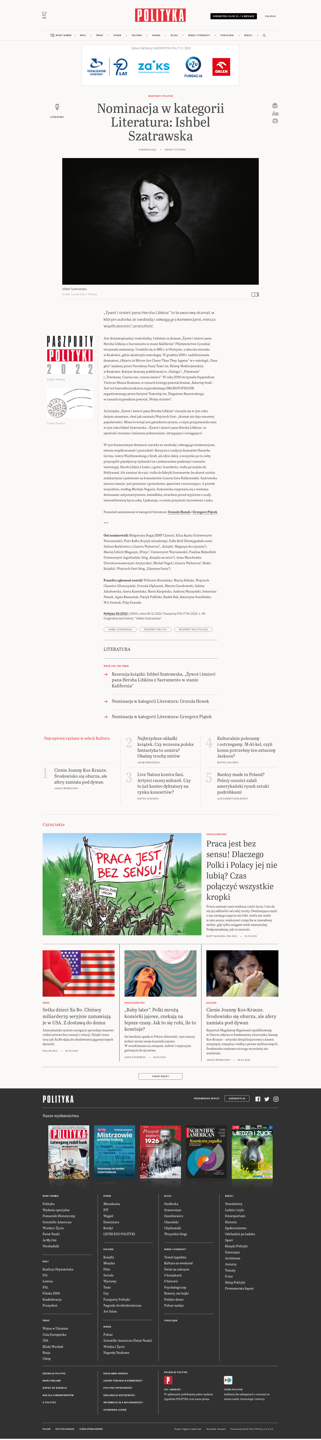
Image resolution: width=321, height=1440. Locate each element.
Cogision (186, 1431)
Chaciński (171, 1224)
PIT (106, 1212)
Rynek (117, 37)
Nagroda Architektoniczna (122, 1307)
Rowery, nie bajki (176, 1295)
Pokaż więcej (160, 1078)
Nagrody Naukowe (116, 1354)
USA (46, 1342)
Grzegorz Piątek (205, 513)
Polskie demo (173, 1301)
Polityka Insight (65, 1431)
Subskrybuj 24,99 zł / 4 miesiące (232, 17)
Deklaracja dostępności (119, 1397)
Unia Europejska (54, 1336)
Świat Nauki (51, 1236)
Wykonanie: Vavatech (216, 1431)
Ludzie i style (234, 1212)
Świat (99, 37)
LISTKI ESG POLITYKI (119, 1236)
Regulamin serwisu (115, 1375)
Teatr (107, 1289)
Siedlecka (171, 1206)
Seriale (108, 1277)
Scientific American (57, 1224)
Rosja (46, 1354)
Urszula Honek (179, 513)
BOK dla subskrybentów (58, 1397)
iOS (166, 1391)
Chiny (47, 1360)
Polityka (49, 1206)
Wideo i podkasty (199, 37)
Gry (106, 1295)
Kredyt (108, 1230)
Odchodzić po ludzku (240, 1236)
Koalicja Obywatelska (58, 1271)
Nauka (156, 37)
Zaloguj (269, 17)
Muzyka (109, 1265)
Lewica (48, 1283)
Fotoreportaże (235, 1218)
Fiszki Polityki (233, 1391)
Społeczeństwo (235, 1230)
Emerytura (111, 1224)
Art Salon (110, 1313)
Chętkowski (172, 1230)
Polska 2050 (51, 1295)
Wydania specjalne (56, 1212)
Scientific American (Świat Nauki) (127, 1342)
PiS (45, 1277)
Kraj (83, 37)
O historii (171, 1283)
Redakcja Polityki (54, 1375)
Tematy (230, 1272)
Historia (231, 1224)
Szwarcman (172, 1212)
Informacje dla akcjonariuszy (123, 1404)
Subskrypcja (237, 1100)
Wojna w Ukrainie (55, 1330)
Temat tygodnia (175, 1259)
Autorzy (231, 1266)
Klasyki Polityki (236, 1248)
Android (175, 1391)
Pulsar (108, 1336)
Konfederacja (52, 1301)
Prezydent (50, 1307)
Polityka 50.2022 (116, 616)
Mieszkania (111, 1206)
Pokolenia (227, 37)
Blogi (174, 37)
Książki (108, 1259)
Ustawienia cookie (115, 1412)
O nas (229, 1278)
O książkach (173, 1277)
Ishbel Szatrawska (120, 632)
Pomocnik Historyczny (59, 1218)
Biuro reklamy (52, 1383)
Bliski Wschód (53, 1348)
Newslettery (233, 1206)
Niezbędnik (51, 1248)
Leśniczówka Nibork (91, 1431)
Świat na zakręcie (176, 1271)
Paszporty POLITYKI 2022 (193, 632)
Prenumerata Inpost (207, 1100)
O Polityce (49, 1404)
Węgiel (108, 1218)
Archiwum (232, 1260)
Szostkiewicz (173, 1218)
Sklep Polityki (235, 1284)
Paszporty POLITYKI (160, 98)
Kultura (137, 37)
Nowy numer (64, 37)
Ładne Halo (196, 1431)
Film (106, 1271)
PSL (45, 1289)
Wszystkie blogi (175, 1236)
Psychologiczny (175, 1289)
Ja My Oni (50, 1242)
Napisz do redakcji (55, 1390)
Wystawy (109, 1283)
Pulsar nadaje (174, 1307)
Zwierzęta (232, 1254)
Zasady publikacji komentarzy (122, 1383)
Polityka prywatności (117, 1390)
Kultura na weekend (178, 1265)
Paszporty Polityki (116, 1301)
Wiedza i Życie (53, 1230)
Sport (229, 1242)
